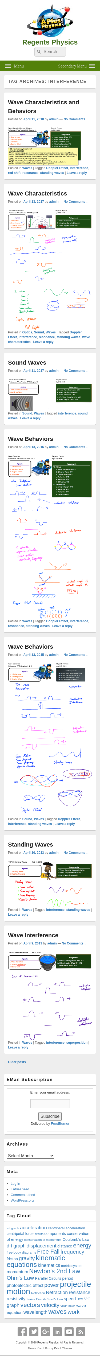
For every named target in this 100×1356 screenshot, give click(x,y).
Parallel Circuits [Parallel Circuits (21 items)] (48, 1278)
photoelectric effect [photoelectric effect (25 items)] (25, 1285)
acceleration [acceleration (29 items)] (33, 1227)
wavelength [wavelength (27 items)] (35, 1312)
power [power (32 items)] (51, 1285)
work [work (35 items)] (74, 1312)
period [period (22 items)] (67, 1278)
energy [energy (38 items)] (82, 1245)
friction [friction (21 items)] (12, 1259)
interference (79, 168)
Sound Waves (27, 362)
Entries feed (20, 1189)
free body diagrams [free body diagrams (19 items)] (21, 1252)
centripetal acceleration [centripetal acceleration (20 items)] (66, 1228)
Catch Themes (63, 1348)
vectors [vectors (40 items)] (30, 1304)
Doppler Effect (57, 168)
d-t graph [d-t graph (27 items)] (16, 1246)
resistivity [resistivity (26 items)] (16, 1298)
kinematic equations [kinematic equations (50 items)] (36, 1261)
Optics (27, 332)
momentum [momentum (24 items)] (17, 1271)
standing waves (52, 173)
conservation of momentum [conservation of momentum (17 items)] (43, 1239)
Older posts (15, 1062)
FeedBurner (60, 1124)
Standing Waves (30, 844)
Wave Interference (33, 935)
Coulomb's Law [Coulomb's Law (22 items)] (75, 1239)
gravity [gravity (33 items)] (27, 1258)
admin (53, 119)
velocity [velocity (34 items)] (50, 1305)
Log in (15, 1184)
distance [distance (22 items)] (64, 1246)
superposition (76, 1042)
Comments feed (23, 1195)
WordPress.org (22, 1200)
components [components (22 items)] (55, 1233)
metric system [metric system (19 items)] (71, 1266)
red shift (14, 173)
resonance (30, 173)
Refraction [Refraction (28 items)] (57, 1292)
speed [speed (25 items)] (70, 1298)
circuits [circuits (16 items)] (39, 1233)
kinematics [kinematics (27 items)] (49, 1265)
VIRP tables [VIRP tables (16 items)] (67, 1305)
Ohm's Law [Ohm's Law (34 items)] (20, 1278)
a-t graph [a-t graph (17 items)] (13, 1228)
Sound (39, 332)
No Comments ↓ (75, 119)
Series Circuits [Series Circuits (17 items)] (36, 1299)
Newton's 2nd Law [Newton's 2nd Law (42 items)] (54, 1271)
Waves (27, 168)
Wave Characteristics (37, 193)
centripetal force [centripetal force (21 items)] (20, 1233)
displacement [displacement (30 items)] (42, 1246)
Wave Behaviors (30, 439)
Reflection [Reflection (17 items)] (38, 1293)
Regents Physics (50, 42)
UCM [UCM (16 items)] (80, 1299)
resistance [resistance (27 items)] (79, 1292)
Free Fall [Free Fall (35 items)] (48, 1252)
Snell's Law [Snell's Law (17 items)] (55, 1299)
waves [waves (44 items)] (57, 1311)
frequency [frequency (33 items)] (72, 1252)
